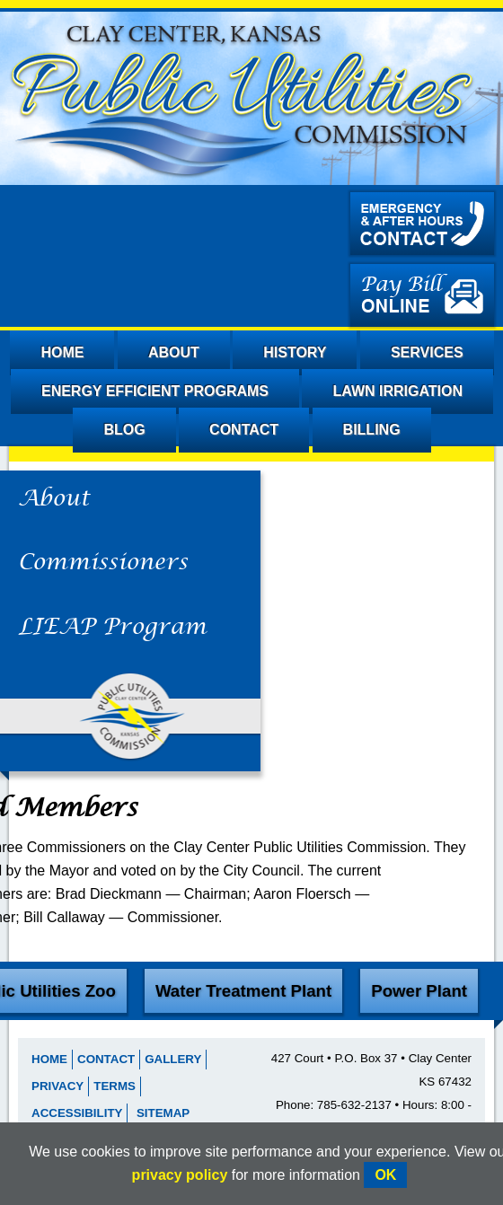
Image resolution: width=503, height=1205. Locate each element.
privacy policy (180, 1175)
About (54, 499)
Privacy (57, 1086)
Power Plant (419, 990)
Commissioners (103, 563)
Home (49, 1059)
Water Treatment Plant (243, 990)
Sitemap (163, 1113)
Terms (114, 1086)
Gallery (173, 1059)
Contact (106, 1059)
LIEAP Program (112, 627)
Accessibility (76, 1113)
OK (385, 1175)
